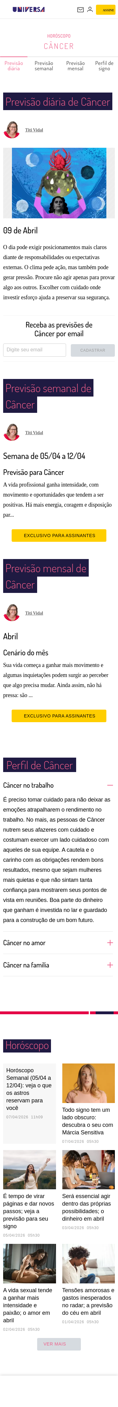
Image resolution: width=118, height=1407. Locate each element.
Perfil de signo (104, 65)
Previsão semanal (44, 65)
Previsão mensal (76, 65)
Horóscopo (59, 36)
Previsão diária (14, 65)
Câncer (59, 45)
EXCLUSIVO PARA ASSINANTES (59, 552)
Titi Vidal (34, 146)
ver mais (59, 1360)
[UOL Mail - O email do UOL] (80, 9)
